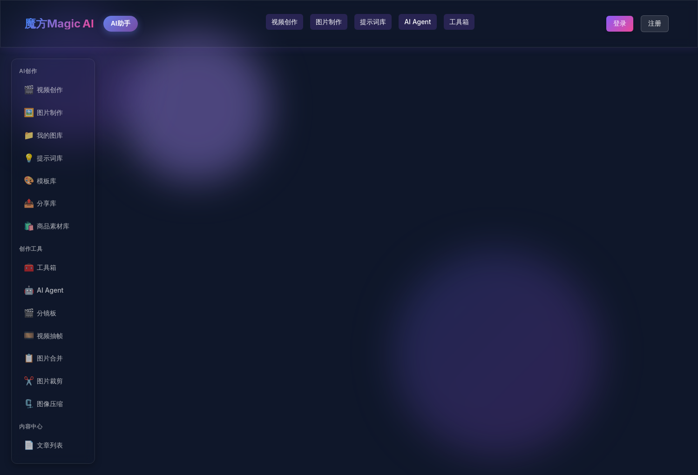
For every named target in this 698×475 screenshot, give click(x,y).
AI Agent (417, 22)
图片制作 (329, 22)
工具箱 (459, 22)
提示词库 (373, 22)
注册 (654, 23)
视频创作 (284, 22)
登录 (619, 23)
